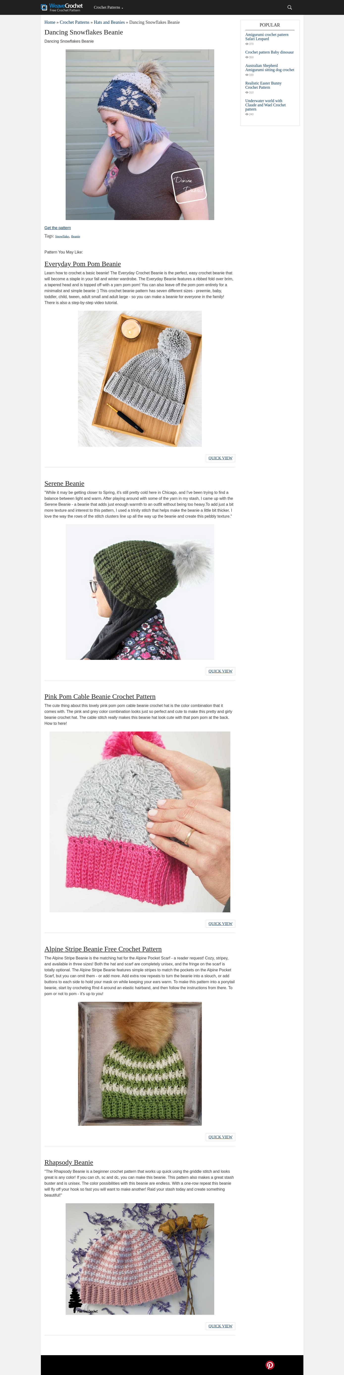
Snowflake (62, 236)
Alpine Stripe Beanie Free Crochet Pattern (103, 949)
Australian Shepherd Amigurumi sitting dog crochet (269, 67)
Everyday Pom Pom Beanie (83, 264)
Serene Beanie (64, 483)
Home (50, 22)
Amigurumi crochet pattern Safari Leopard (267, 36)
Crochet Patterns (107, 7)
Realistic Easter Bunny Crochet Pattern (263, 85)
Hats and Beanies (109, 22)
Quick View (220, 458)
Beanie (75, 236)
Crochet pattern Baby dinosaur (269, 52)
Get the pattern (58, 228)
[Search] (289, 7)
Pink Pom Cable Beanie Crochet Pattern (100, 696)
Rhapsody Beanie (69, 1162)
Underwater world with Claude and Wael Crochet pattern (265, 105)
